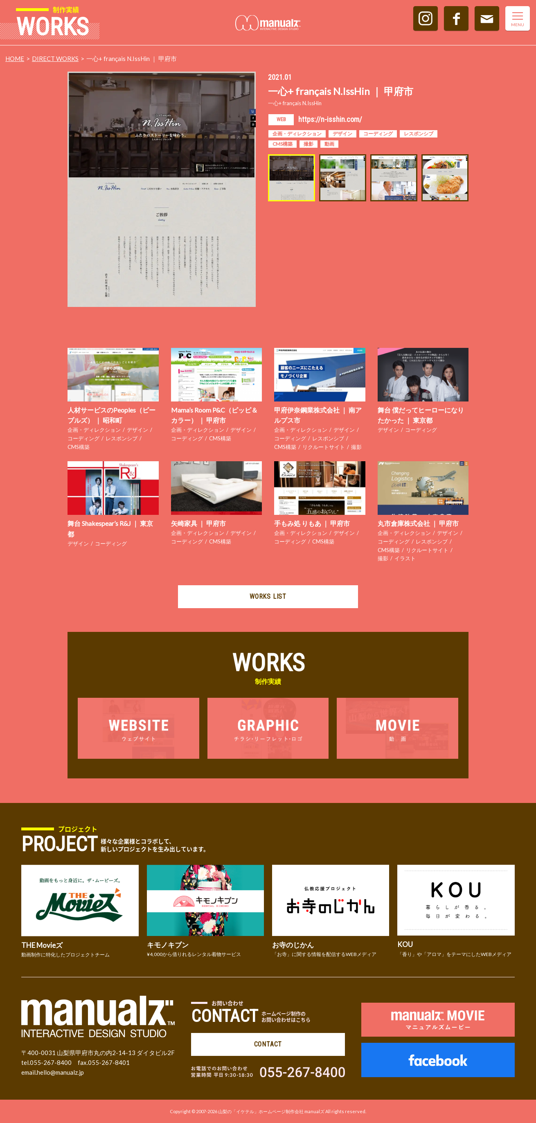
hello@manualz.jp (60, 1072)
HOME (14, 58)
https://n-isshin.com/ (330, 119)
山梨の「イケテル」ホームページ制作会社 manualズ (271, 1111)
